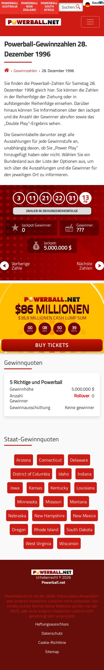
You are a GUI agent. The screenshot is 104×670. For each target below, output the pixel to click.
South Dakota (79, 529)
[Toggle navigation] (90, 22)
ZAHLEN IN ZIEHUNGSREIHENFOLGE (52, 210)
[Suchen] (71, 7)
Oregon (19, 529)
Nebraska (17, 515)
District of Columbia (31, 474)
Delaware (79, 460)
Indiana (85, 474)
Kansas (35, 487)
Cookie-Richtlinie (52, 642)
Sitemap (52, 651)
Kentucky (59, 487)
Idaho (64, 474)
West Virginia (38, 543)
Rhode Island (46, 529)
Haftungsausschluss (52, 624)
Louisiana (86, 487)
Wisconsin (68, 543)
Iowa (15, 487)
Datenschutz (52, 633)
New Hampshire (49, 515)
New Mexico (84, 515)
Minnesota (27, 501)
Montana (78, 501)
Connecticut (50, 460)
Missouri (53, 501)
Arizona (23, 460)
